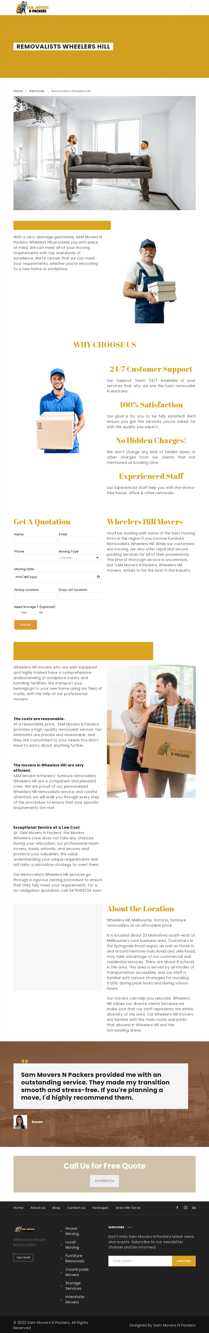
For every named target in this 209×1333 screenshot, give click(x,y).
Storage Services (73, 1286)
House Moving (72, 1231)
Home (18, 91)
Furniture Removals (74, 1258)
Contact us (76, 1208)
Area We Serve (128, 1208)
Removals (37, 91)
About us (38, 1208)
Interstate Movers (74, 1299)
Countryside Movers (77, 1272)
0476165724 (104, 1181)
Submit (26, 625)
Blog (56, 1208)
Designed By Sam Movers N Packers (162, 1325)
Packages (100, 1208)
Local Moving (72, 1245)
